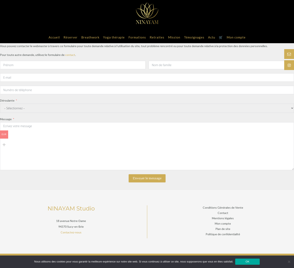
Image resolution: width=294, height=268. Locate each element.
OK (247, 261)
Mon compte (236, 37)
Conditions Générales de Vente (223, 207)
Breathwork (90, 37)
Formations (137, 37)
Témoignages (194, 37)
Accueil (54, 37)
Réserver (70, 37)
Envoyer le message (147, 178)
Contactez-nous (71, 232)
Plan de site (222, 229)
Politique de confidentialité (223, 234)
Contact (223, 213)
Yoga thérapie (114, 37)
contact (70, 55)
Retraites (157, 37)
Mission (174, 37)
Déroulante (7, 100)
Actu (211, 37)
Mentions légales (223, 218)
